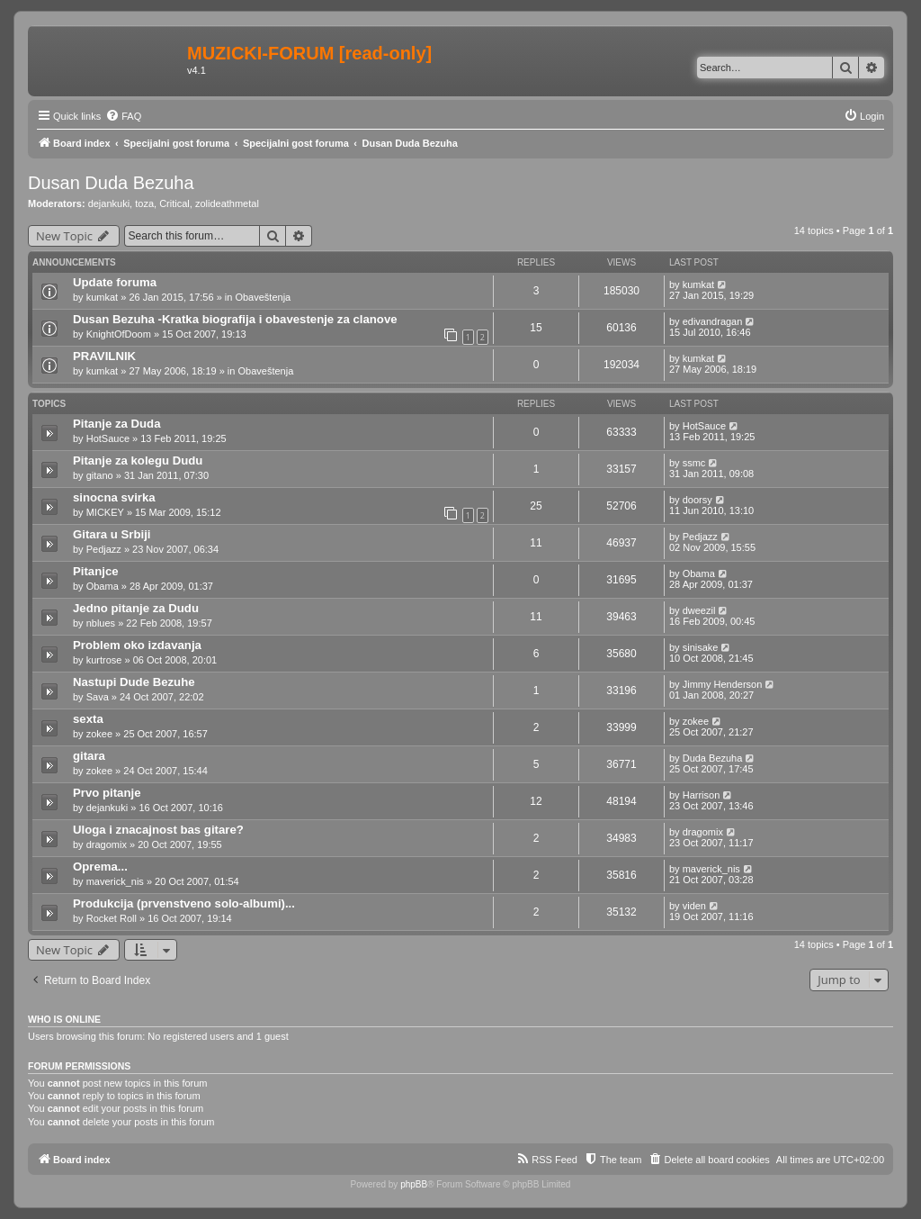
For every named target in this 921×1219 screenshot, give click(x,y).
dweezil (699, 610)
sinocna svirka (114, 497)
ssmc (694, 462)
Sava (97, 696)
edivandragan (713, 321)
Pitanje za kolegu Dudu (137, 460)
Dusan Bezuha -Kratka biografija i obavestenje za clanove (235, 319)
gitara (89, 756)
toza (144, 203)
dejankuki (109, 203)
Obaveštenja (263, 297)
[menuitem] (123, 116)
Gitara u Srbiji (111, 534)
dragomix (106, 844)
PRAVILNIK (104, 356)
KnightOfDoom (118, 334)
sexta (88, 719)
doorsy (697, 499)
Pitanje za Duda (116, 423)
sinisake (701, 647)
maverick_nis (115, 881)
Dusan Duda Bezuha (111, 183)
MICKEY (105, 512)
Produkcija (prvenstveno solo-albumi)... (184, 903)
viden (694, 905)
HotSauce (108, 438)
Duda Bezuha (713, 758)
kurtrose (104, 660)
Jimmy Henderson (723, 684)
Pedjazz (103, 549)
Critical (174, 203)
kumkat (102, 297)
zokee (99, 733)
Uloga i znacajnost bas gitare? (158, 829)
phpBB (413, 1184)
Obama (102, 586)
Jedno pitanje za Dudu (136, 608)
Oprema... (100, 866)
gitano (99, 475)
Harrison (701, 795)
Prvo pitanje (106, 792)
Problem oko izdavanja (137, 645)
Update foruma (114, 282)
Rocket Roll (111, 918)
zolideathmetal (227, 203)
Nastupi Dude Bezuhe (134, 682)
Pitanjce (96, 571)
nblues (100, 623)
